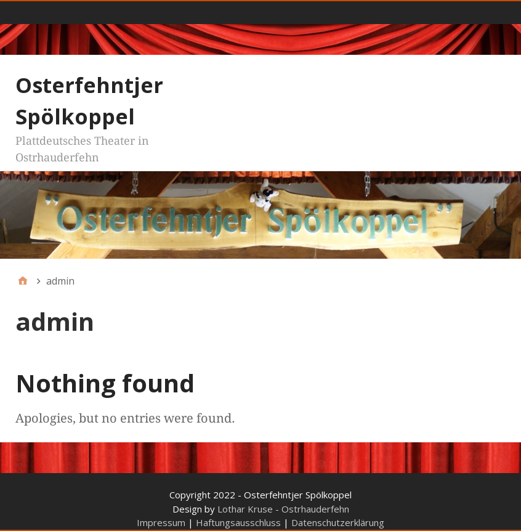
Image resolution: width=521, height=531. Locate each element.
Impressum (161, 522)
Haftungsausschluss (238, 522)
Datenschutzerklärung (337, 522)
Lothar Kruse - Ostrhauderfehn (283, 509)
